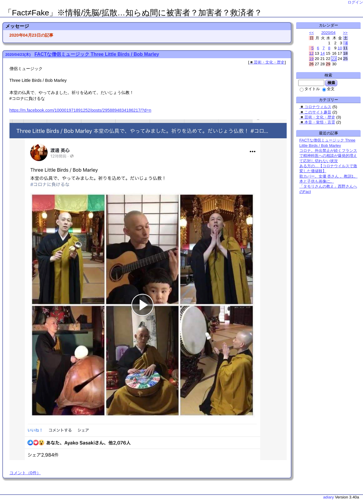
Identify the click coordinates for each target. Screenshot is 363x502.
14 (322, 53)
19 (311, 58)
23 (334, 58)
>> (345, 32)
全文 (328, 89)
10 (340, 48)
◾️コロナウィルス (315, 107)
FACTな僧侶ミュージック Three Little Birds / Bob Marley (96, 54)
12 (311, 53)
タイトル (310, 89)
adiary (328, 497)
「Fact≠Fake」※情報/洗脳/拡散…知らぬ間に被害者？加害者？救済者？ (133, 12)
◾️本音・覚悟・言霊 (317, 122)
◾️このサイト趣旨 (315, 112)
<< (311, 32)
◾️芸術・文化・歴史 (267, 62)
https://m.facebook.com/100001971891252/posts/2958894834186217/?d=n (80, 110)
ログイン (355, 2)
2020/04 (328, 32)
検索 (331, 83)
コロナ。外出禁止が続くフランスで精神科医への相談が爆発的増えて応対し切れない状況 (328, 155)
